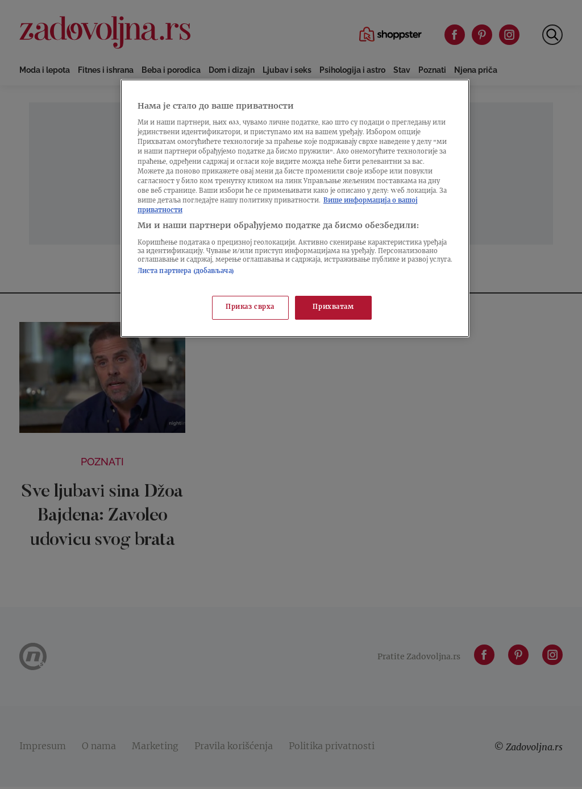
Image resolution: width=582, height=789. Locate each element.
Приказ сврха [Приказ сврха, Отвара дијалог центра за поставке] (250, 307)
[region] (294, 208)
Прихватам (333, 307)
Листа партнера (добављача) (186, 271)
